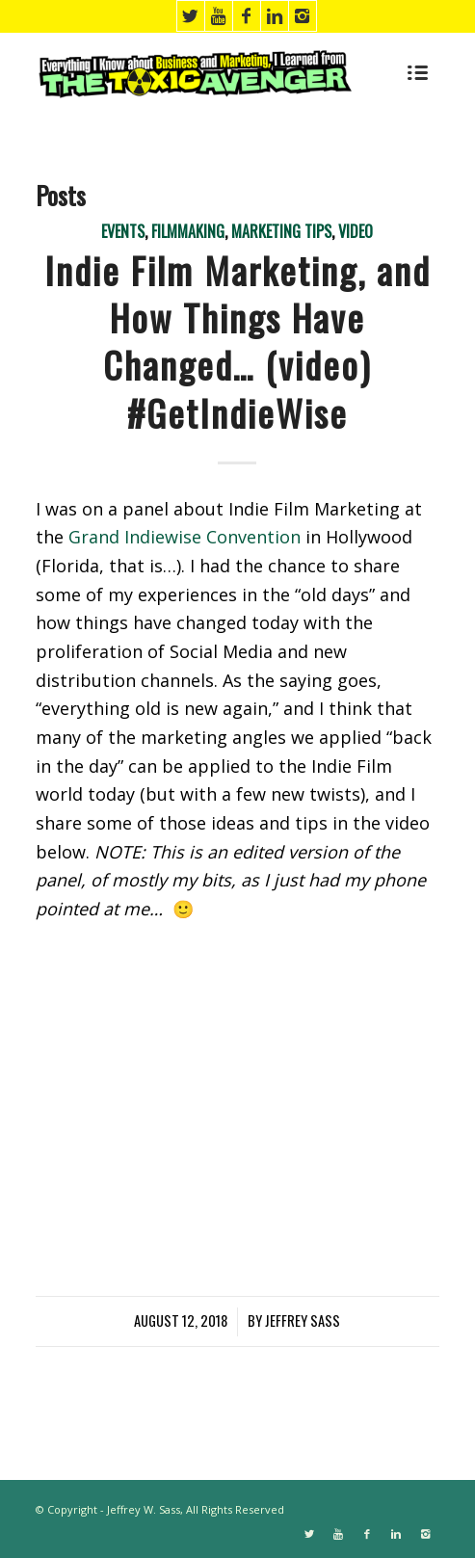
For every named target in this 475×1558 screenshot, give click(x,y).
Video (355, 231)
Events (123, 231)
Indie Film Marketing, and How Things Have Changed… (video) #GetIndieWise (237, 341)
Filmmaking (187, 231)
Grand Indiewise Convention (184, 536)
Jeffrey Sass (302, 1320)
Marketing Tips (281, 231)
